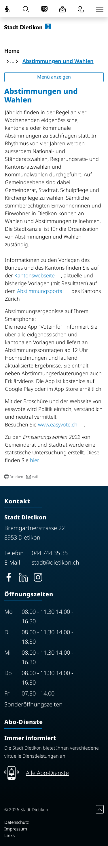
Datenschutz (16, 822)
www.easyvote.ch (61, 424)
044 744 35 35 (50, 553)
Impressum (15, 829)
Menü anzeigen (54, 77)
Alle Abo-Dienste (47, 773)
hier (34, 460)
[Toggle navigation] (100, 9)
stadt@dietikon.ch (55, 562)
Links (9, 835)
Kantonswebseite (37, 275)
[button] (13, 477)
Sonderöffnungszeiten (33, 704)
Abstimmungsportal (43, 290)
